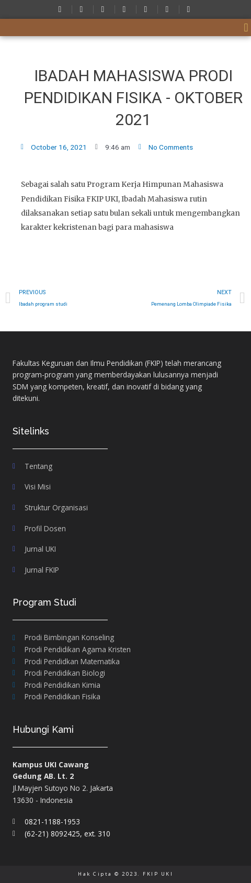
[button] (246, 27)
